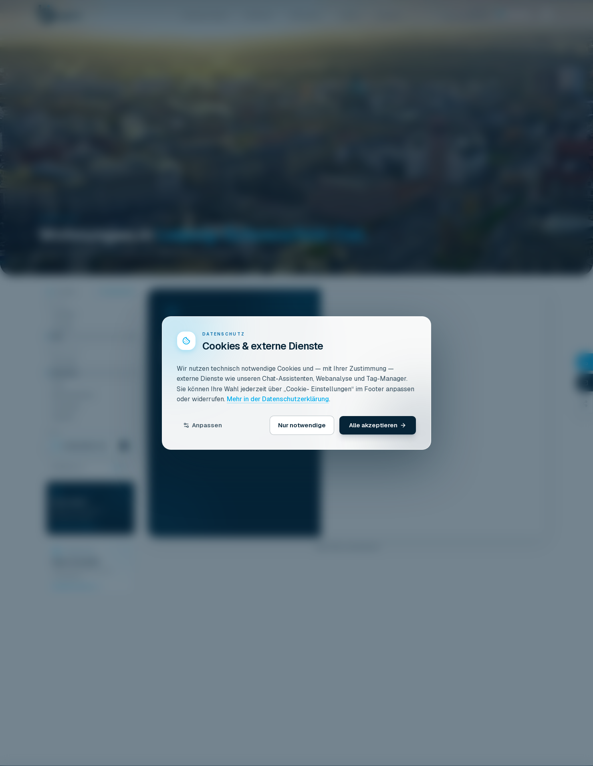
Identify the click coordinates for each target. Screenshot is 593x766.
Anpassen (203, 425)
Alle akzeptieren (377, 425)
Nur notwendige (302, 425)
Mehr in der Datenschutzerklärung (278, 399)
